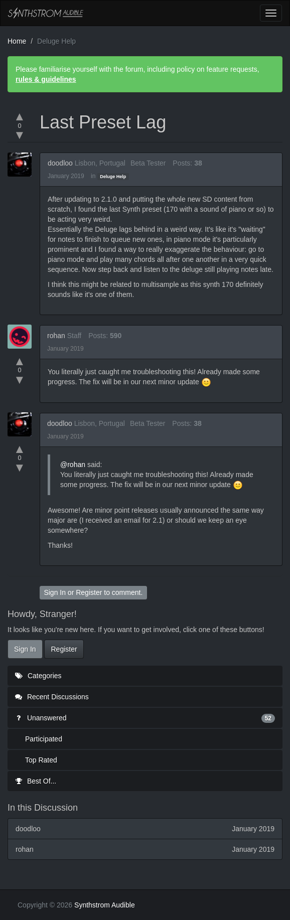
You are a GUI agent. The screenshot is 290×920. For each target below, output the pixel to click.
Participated (43, 739)
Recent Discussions (52, 697)
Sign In (55, 592)
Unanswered (145, 718)
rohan (56, 336)
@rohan (72, 465)
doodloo (60, 163)
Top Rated (41, 760)
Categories (38, 676)
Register (89, 592)
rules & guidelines (46, 79)
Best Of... (35, 781)
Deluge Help (113, 176)
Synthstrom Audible (45, 13)
